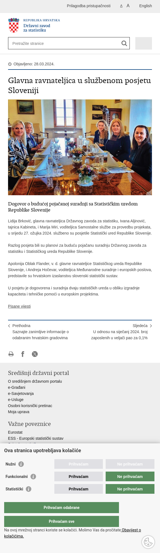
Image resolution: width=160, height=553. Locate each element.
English (145, 6)
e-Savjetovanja (21, 393)
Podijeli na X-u (35, 354)
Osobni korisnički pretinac (30, 405)
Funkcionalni (17, 487)
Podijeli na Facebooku (23, 354)
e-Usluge (16, 399)
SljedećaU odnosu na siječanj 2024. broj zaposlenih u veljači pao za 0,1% (119, 331)
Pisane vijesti (19, 306)
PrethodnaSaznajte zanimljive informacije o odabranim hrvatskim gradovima (40, 331)
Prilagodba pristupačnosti (88, 6)
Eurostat (15, 432)
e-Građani (16, 387)
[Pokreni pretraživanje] (124, 43)
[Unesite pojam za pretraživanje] (32, 43)
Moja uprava (18, 412)
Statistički (14, 500)
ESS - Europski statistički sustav (36, 438)
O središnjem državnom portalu (35, 381)
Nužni (11, 475)
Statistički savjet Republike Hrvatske (39, 450)
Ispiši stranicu (11, 354)
